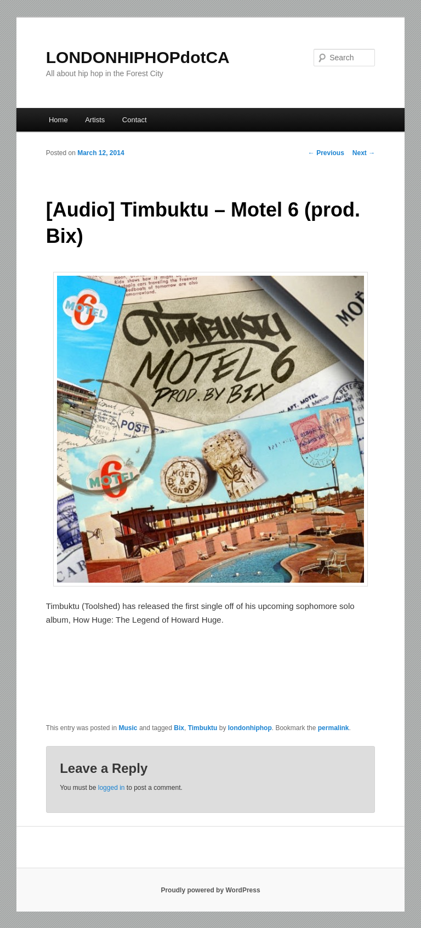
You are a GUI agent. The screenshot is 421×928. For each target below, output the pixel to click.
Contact (134, 120)
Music (128, 728)
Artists (95, 120)
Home (58, 120)
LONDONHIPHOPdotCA (138, 57)
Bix (179, 728)
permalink (333, 728)
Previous (326, 153)
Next (363, 153)
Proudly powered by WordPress (210, 890)
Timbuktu (203, 728)
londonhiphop (250, 728)
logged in (111, 788)
